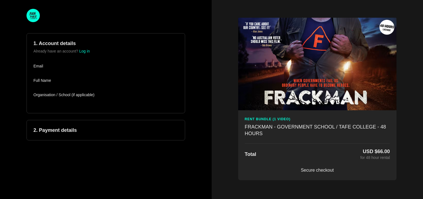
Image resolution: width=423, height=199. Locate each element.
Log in (84, 51)
